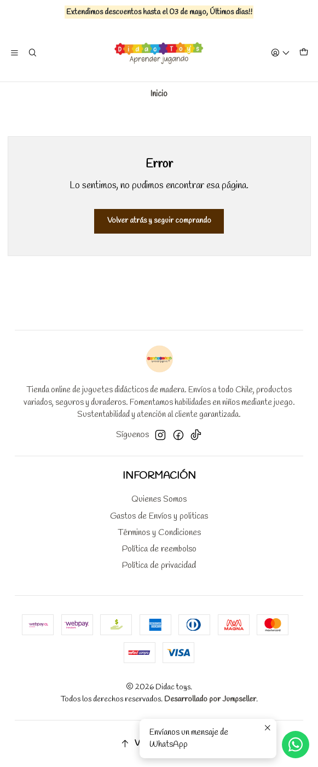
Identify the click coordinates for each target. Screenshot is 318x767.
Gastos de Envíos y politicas (159, 516)
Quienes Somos (159, 499)
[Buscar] (33, 53)
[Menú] (15, 53)
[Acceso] (280, 53)
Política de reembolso (159, 549)
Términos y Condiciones (159, 532)
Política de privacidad (159, 565)
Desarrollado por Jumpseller (210, 699)
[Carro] (303, 53)
